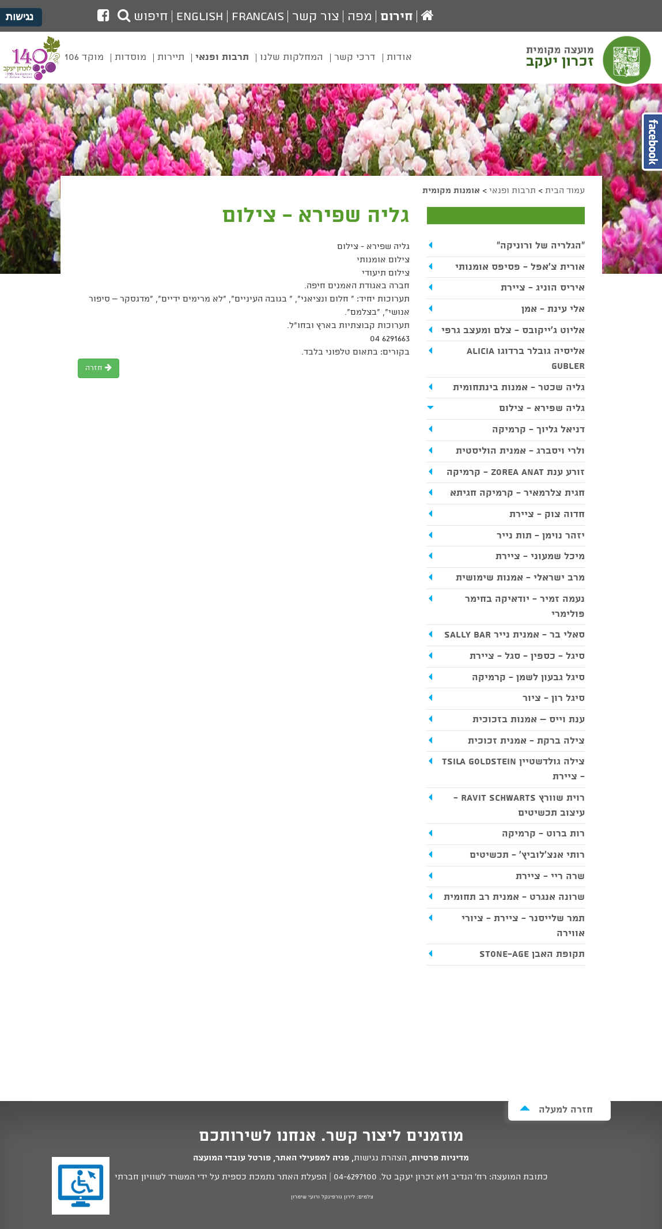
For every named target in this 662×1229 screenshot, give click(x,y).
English (200, 17)
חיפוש (143, 17)
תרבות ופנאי (512, 191)
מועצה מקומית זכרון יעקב (590, 62)
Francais (258, 17)
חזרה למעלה (556, 1109)
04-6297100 (355, 1177)
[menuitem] (399, 65)
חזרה (98, 368)
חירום (396, 17)
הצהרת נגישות (380, 1158)
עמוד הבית (565, 191)
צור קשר (315, 17)
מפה (359, 17)
